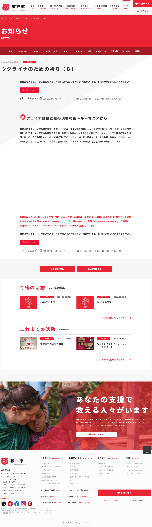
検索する (145, 11)
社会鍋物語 (74, 470)
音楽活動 (73, 473)
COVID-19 (22, 51)
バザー (72, 480)
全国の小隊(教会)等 (106, 467)
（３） (49, 99)
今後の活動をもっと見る (113, 318)
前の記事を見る (57, 269)
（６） (61, 99)
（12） (86, 99)
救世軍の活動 (75, 463)
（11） (82, 99)
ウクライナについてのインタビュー (33, 97)
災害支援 (114, 51)
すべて (11, 51)
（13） (90, 99)
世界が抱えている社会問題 (51, 467)
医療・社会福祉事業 (106, 470)
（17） (107, 99)
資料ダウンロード (111, 500)
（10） (78, 99)
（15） (99, 99)
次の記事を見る (94, 269)
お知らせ (35, 51)
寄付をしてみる (96, 434)
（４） (53, 99)
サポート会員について (135, 470)
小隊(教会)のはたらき (50, 480)
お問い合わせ (138, 500)
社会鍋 (72, 467)
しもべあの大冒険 (50, 51)
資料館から (138, 51)
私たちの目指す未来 (49, 477)
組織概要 (102, 463)
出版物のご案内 (104, 473)
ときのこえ (66, 51)
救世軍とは (46, 463)
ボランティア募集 (133, 473)
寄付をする (144, 3)
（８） (69, 99)
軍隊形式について (48, 473)
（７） (65, 99)
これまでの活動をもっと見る (111, 359)
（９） (73, 99)
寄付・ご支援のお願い (135, 463)
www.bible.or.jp (46, 513)
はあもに (79, 51)
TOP (146, 452)
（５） (57, 99)
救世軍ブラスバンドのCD (79, 477)
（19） (116, 99)
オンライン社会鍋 (133, 467)
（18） (112, 99)
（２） (45, 99)
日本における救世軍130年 (51, 484)
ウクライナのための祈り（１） (31, 99)
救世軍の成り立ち (48, 470)
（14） (95, 99)
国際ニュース (101, 51)
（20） (120, 99)
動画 (89, 51)
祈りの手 (126, 51)
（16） (103, 99)
